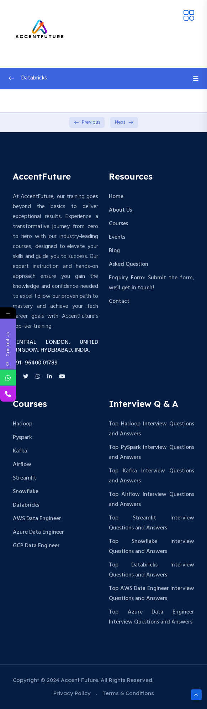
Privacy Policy (72, 693)
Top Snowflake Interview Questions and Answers (151, 546)
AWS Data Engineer (37, 518)
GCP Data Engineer (36, 545)
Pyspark (22, 437)
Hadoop (22, 424)
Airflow (22, 464)
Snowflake (25, 491)
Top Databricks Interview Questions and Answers (151, 570)
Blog (114, 250)
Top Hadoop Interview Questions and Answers (151, 429)
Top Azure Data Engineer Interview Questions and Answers (151, 617)
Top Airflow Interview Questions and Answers (151, 499)
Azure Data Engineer (38, 532)
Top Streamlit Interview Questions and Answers (151, 523)
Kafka (20, 451)
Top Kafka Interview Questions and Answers (151, 476)
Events (117, 237)
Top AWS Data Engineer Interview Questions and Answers (151, 593)
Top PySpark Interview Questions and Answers (151, 452)
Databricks (26, 505)
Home (116, 196)
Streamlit (24, 478)
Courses (118, 223)
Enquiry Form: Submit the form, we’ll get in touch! (151, 283)
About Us (120, 210)
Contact (119, 301)
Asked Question (128, 264)
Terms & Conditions (128, 693)
